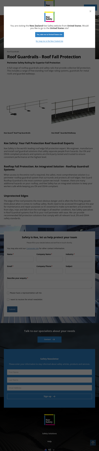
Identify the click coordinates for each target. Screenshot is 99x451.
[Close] (90, 11)
